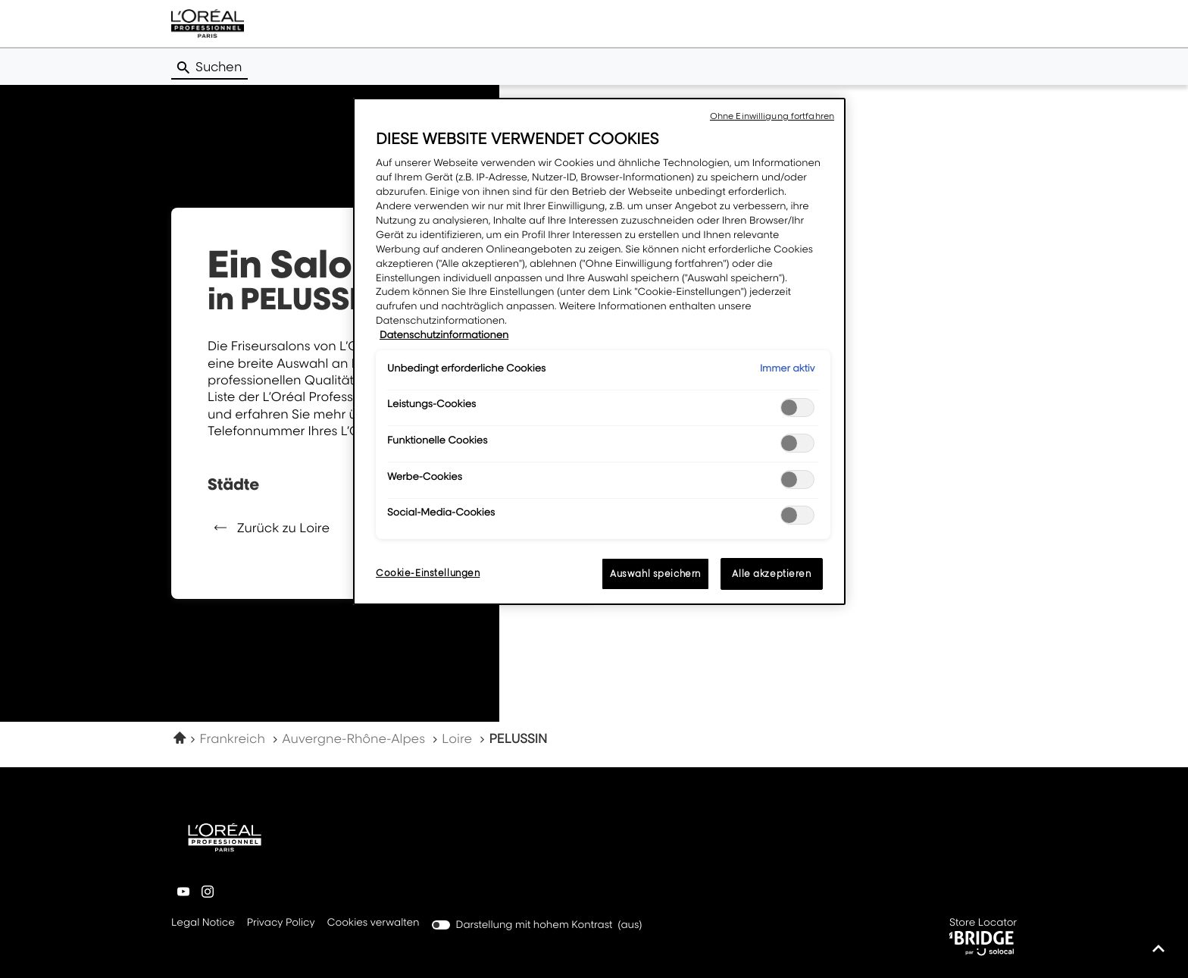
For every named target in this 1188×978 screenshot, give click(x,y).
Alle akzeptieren (771, 573)
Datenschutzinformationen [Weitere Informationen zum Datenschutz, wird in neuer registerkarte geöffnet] (444, 335)
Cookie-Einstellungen (428, 572)
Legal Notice (203, 923)
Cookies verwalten (373, 923)
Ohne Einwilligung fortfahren (772, 116)
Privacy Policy (281, 923)
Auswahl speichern (655, 573)
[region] (599, 351)
